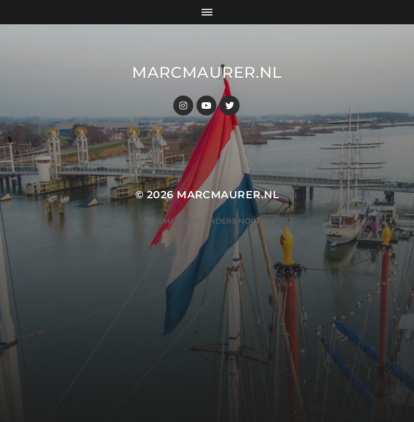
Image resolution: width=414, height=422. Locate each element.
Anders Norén (235, 221)
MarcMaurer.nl (207, 72)
